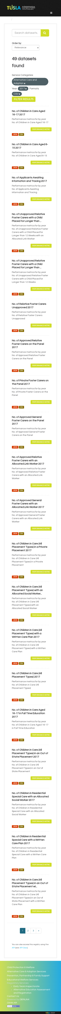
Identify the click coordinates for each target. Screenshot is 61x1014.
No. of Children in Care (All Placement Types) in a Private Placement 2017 (29, 547)
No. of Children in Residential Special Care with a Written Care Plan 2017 (29, 840)
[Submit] (45, 33)
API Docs (23, 948)
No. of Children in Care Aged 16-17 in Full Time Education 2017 (28, 713)
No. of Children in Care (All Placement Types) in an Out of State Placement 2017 (30, 753)
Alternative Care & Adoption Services (26, 971)
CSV (21, 134)
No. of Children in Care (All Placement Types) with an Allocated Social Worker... (27, 590)
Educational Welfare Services (22, 980)
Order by (16, 43)
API (13, 948)
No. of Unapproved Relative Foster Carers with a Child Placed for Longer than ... (28, 217)
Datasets (20, 19)
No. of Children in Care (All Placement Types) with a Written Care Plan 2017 (27, 633)
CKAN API (12, 1003)
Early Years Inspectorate (27, 986)
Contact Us (13, 996)
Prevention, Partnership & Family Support (28, 975)
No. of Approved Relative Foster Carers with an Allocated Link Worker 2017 (28, 460)
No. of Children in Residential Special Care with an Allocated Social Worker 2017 (30, 796)
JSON (15, 134)
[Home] (8, 19)
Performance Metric (41, 129)
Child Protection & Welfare (20, 967)
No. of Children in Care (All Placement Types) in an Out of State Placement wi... (30, 883)
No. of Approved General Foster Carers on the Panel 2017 (28, 420)
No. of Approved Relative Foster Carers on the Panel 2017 (28, 344)
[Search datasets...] (26, 33)
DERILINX (24, 999)
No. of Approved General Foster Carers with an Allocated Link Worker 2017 (28, 504)
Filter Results (24, 99)
